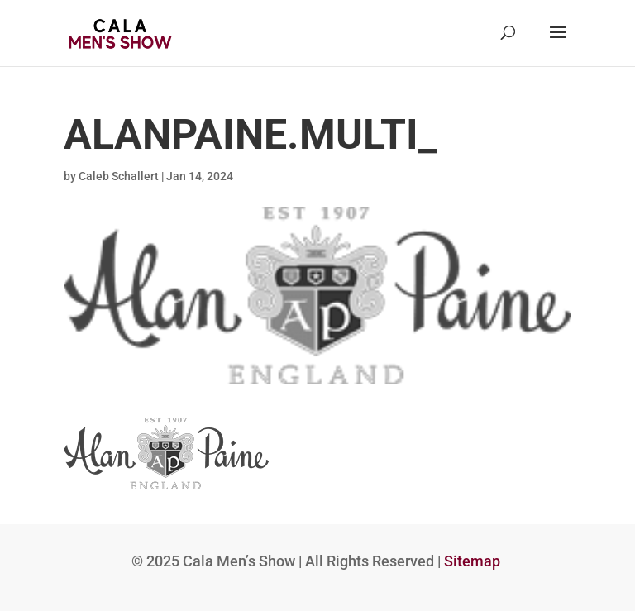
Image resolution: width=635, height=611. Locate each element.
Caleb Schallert (119, 176)
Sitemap (472, 561)
